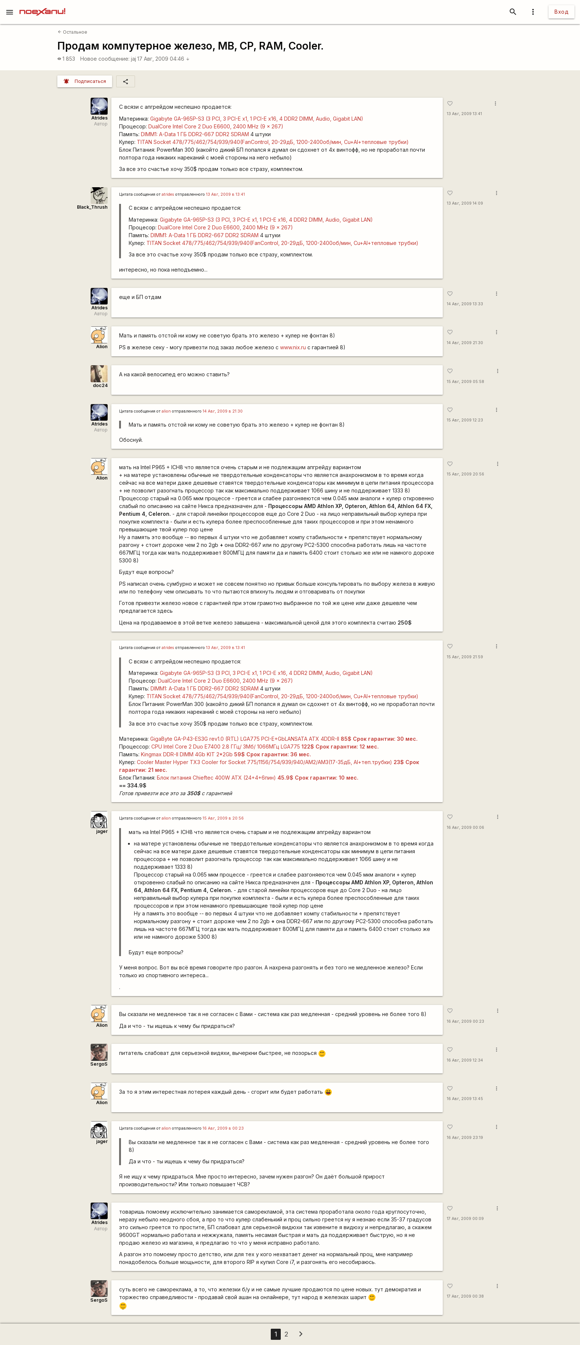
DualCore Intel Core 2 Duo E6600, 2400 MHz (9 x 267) (215, 126)
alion (166, 411)
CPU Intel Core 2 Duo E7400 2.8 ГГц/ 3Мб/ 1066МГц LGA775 (265, 746)
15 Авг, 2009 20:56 (465, 474)
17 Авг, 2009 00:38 (465, 1296)
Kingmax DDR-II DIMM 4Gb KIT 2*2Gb (226, 754)
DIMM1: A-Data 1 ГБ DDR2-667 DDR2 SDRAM (195, 134)
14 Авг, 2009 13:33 (465, 304)
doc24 (100, 385)
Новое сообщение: (104, 59)
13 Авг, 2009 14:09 (465, 203)
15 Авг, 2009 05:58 (465, 381)
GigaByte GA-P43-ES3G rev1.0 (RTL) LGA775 (284, 739)
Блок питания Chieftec (257, 777)
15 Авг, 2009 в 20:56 (223, 818)
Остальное (72, 32)
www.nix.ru (293, 347)
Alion (102, 346)
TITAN (273, 142)
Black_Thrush (92, 207)
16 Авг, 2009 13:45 (465, 1098)
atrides (168, 194)
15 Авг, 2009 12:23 (465, 420)
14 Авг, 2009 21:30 (465, 342)
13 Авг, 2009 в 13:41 (225, 194)
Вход (561, 12)
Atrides (99, 118)
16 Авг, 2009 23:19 (465, 1137)
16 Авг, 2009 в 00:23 (223, 1128)
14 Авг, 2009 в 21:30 (223, 411)
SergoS (99, 1064)
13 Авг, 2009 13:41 (464, 113)
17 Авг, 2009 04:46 (163, 59)
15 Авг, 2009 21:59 (465, 657)
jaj (133, 59)
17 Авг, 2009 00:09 (465, 1218)
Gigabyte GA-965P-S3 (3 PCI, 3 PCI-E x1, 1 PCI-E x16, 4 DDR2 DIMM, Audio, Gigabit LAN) (256, 118)
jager (102, 831)
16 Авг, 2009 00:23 (465, 1021)
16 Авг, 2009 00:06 (465, 827)
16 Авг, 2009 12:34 (465, 1060)
